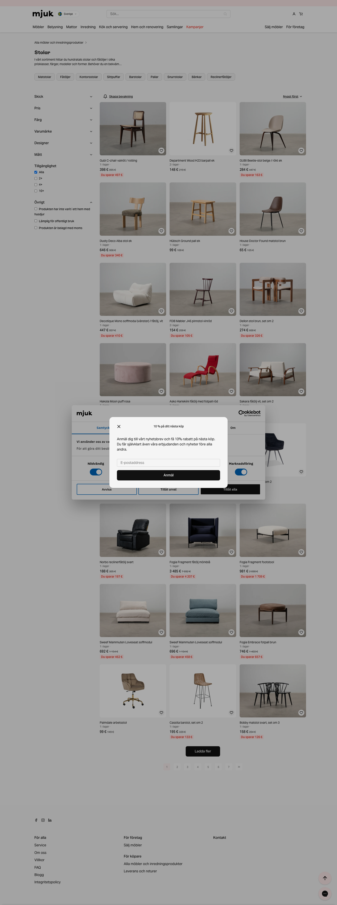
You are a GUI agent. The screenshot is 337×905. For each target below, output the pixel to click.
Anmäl (169, 475)
